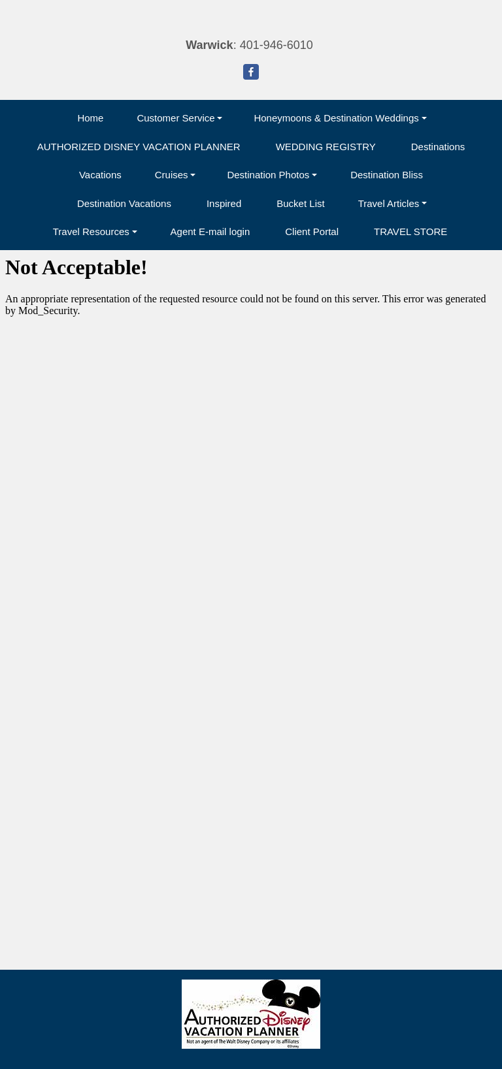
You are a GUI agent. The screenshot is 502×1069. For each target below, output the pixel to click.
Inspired (224, 203)
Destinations (438, 146)
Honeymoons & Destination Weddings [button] (336, 117)
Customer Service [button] (175, 117)
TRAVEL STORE (410, 231)
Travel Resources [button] (91, 231)
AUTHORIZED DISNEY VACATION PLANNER (139, 146)
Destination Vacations (124, 203)
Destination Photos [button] (268, 174)
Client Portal (312, 231)
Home (90, 117)
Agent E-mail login (210, 231)
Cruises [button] (171, 174)
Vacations (100, 174)
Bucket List (300, 203)
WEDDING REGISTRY (326, 146)
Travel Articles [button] (389, 203)
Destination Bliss (386, 174)
